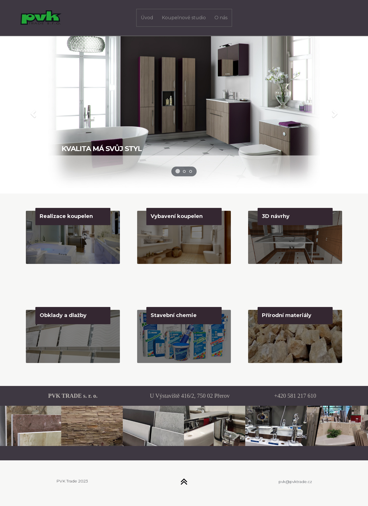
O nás (220, 17)
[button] (32, 112)
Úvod (147, 17)
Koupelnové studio (184, 17)
